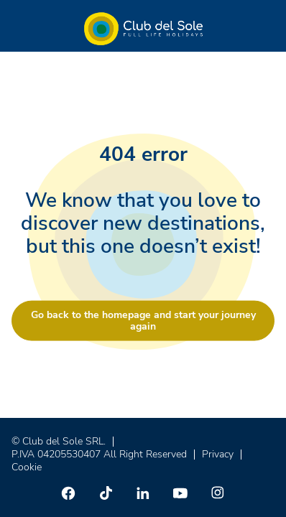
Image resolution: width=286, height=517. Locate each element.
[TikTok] (105, 492)
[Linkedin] (143, 492)
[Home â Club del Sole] (143, 29)
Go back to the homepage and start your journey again (143, 320)
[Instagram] (218, 492)
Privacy (218, 454)
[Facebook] (68, 492)
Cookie (26, 467)
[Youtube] (180, 492)
